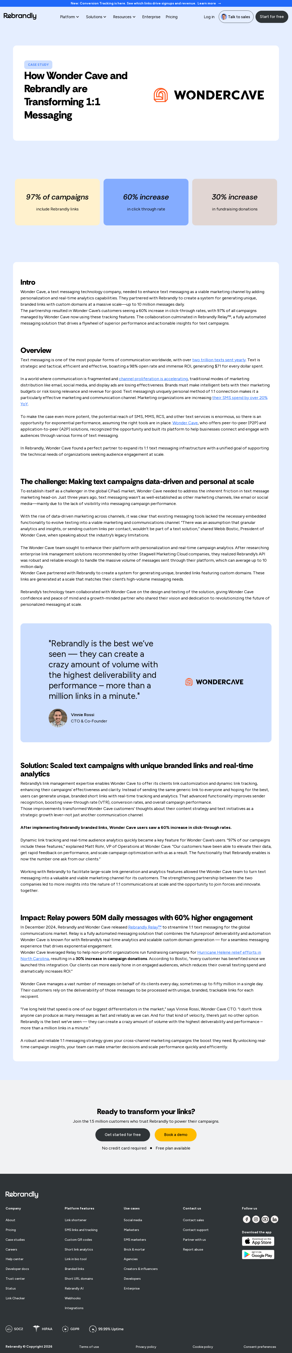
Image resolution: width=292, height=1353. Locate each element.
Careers (11, 1249)
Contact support (196, 1230)
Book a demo (175, 1134)
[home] (20, 17)
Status (11, 1288)
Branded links (74, 1269)
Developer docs (17, 1269)
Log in (209, 16)
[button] (70, 17)
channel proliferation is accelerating (153, 378)
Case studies (15, 1240)
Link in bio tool (76, 1259)
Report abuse (193, 1249)
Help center (14, 1259)
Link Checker (15, 1298)
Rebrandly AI (74, 1288)
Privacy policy (146, 1347)
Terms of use (89, 1347)
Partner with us (194, 1240)
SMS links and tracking (81, 1230)
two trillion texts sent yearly (219, 359)
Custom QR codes (78, 1240)
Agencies (131, 1259)
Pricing (172, 16)
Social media (133, 1220)
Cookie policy (203, 1347)
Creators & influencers (141, 1269)
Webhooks (73, 1298)
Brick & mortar (134, 1249)
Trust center (15, 1279)
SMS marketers (135, 1240)
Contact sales (193, 1220)
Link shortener (76, 1220)
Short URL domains (79, 1279)
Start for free (272, 16)
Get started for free (123, 1134)
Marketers (131, 1230)
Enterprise (151, 16)
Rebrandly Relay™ (144, 927)
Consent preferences (260, 1347)
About (10, 1220)
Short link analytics (79, 1249)
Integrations (74, 1308)
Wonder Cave (185, 422)
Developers (132, 1279)
